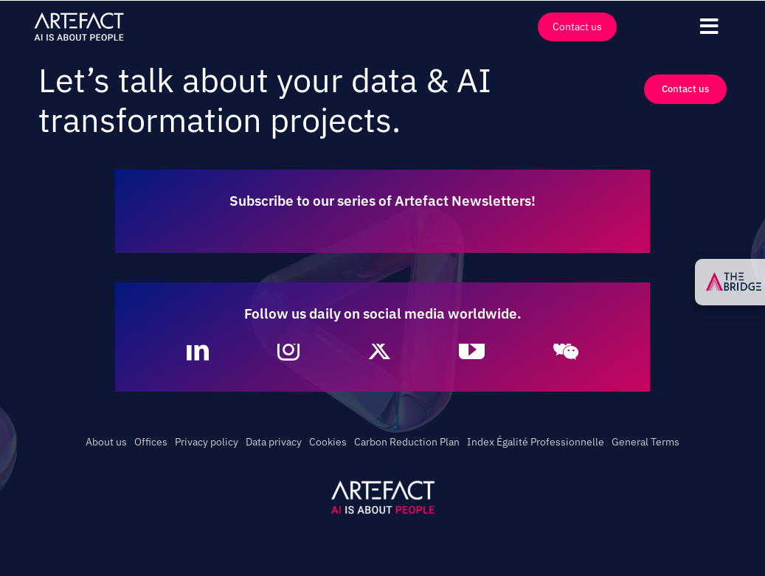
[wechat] (565, 350)
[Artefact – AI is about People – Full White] (79, 15)
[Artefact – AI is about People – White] (383, 483)
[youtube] (472, 349)
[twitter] (379, 350)
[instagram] (288, 350)
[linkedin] (198, 350)
